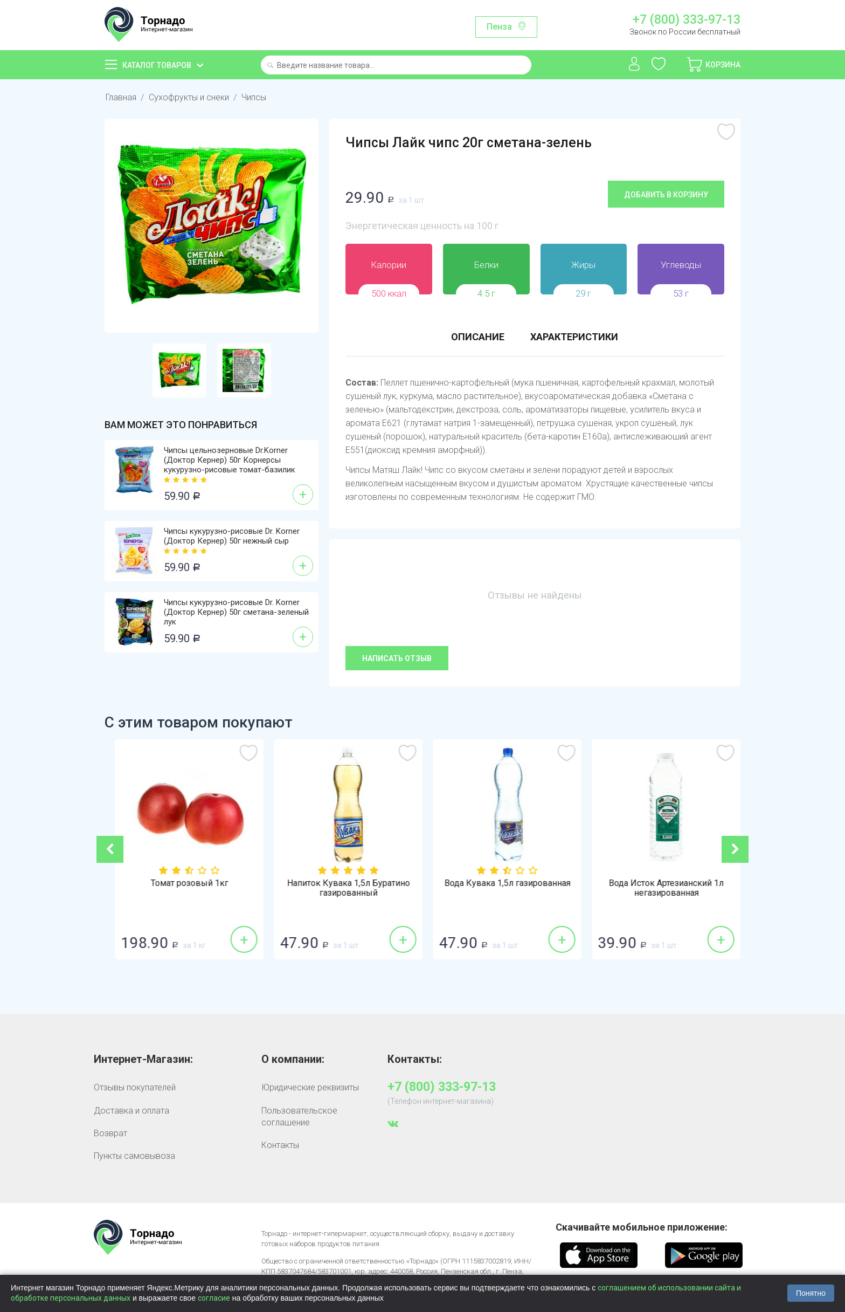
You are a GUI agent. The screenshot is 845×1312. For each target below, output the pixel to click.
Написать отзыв (397, 658)
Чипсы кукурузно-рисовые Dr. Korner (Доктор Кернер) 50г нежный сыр (232, 536)
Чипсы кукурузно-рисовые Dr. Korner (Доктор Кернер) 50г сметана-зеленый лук (236, 612)
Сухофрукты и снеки (189, 97)
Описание (477, 336)
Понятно (811, 1293)
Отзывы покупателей (135, 1087)
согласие (214, 1298)
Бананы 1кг (182, 883)
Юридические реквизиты (310, 1087)
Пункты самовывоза (134, 1156)
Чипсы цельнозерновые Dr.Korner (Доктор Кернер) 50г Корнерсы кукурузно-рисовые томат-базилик (229, 460)
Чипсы (253, 97)
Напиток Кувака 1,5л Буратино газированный (500, 888)
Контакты (280, 1145)
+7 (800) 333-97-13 (686, 20)
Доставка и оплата (131, 1110)
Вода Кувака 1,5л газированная (659, 883)
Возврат (110, 1133)
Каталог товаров (156, 65)
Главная (121, 97)
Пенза (499, 27)
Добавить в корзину (666, 194)
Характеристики (574, 336)
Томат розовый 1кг (341, 883)
